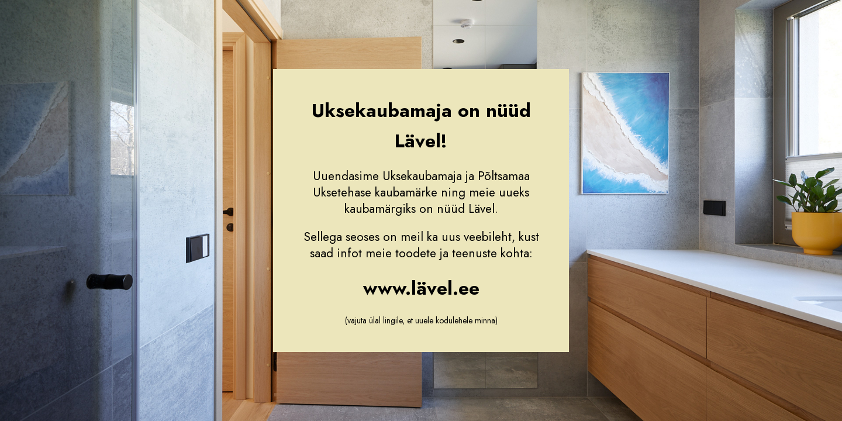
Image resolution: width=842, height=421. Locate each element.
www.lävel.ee (421, 288)
